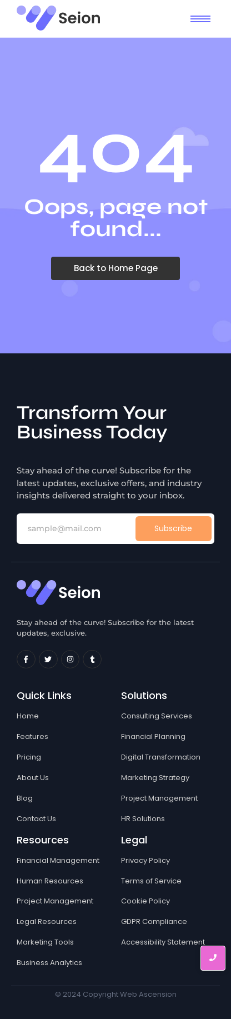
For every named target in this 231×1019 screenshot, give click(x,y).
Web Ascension (148, 994)
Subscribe (173, 528)
